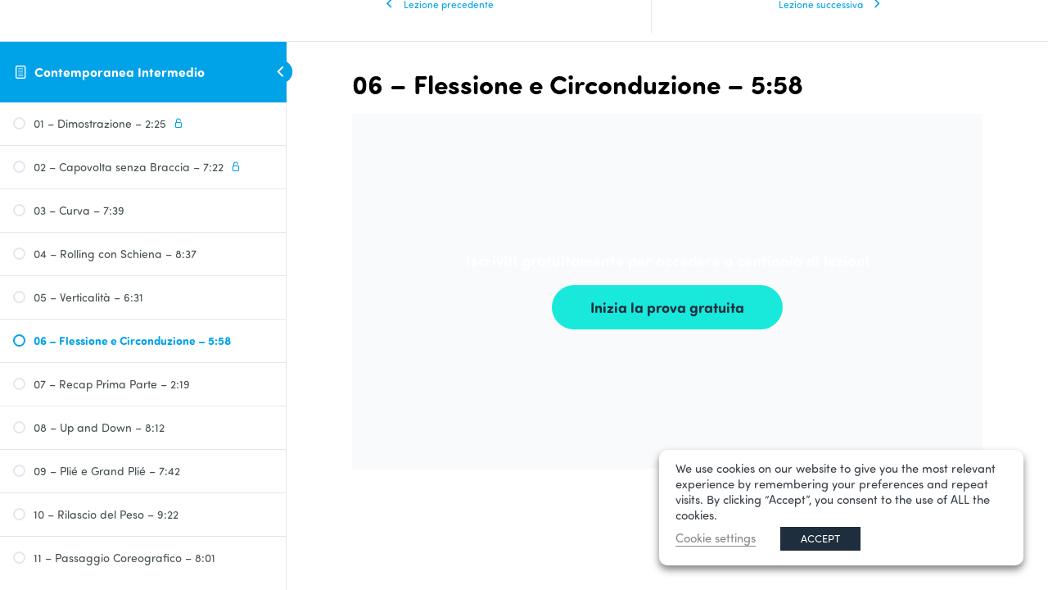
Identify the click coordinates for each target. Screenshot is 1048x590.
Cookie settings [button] (715, 538)
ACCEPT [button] (820, 538)
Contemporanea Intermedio (119, 71)
